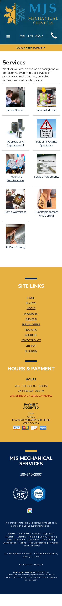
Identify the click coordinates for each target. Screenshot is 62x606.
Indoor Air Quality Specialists (46, 133)
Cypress (47, 533)
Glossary (31, 351)
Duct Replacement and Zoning (46, 203)
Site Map (31, 346)
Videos (31, 308)
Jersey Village (47, 536)
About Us (31, 335)
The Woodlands (37, 542)
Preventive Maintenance (15, 168)
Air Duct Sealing (15, 236)
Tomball (53, 542)
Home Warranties (15, 201)
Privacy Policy (31, 340)
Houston (9, 536)
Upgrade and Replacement (15, 133)
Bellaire (12, 533)
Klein (9, 539)
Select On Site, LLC (40, 572)
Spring (23, 542)
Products (31, 314)
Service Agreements (46, 166)
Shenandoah (9, 542)
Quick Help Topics (31, 48)
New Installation (46, 99)
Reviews (31, 303)
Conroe (36, 533)
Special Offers (31, 324)
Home (31, 298)
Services (31, 319)
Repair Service (15, 99)
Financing (31, 330)
